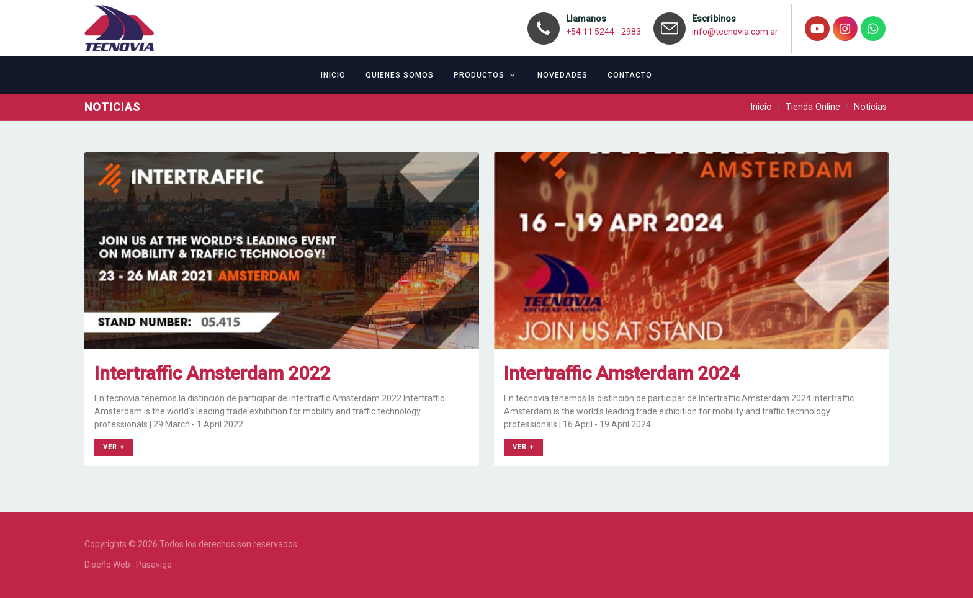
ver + (114, 447)
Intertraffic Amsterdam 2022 (212, 373)
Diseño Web (107, 564)
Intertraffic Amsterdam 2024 (622, 373)
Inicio (761, 107)
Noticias (870, 107)
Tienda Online (813, 107)
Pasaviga (154, 564)
